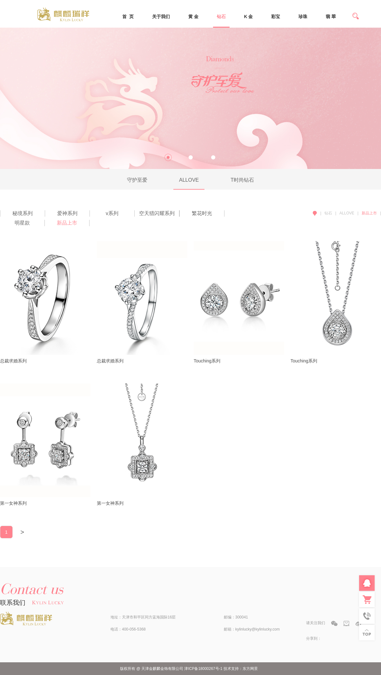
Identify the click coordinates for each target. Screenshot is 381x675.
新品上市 (67, 223)
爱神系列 (67, 213)
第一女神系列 (13, 503)
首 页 (128, 16)
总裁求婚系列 (13, 360)
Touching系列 (207, 360)
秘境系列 (22, 213)
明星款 (22, 223)
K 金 (248, 16)
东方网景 (250, 668)
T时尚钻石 (242, 180)
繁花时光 (202, 213)
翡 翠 (331, 16)
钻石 (221, 16)
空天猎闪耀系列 (157, 213)
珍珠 (302, 16)
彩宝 (275, 16)
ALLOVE (189, 180)
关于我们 (161, 16)
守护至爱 (137, 180)
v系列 (112, 213)
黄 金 (193, 16)
